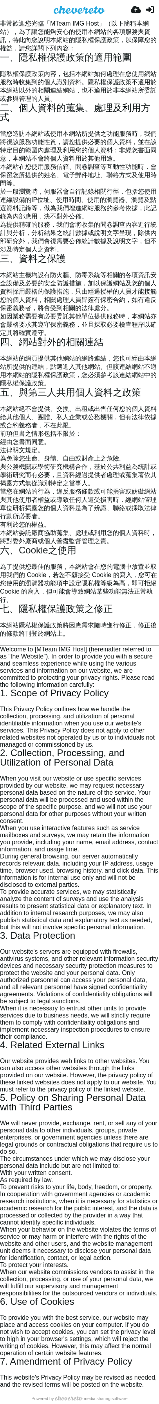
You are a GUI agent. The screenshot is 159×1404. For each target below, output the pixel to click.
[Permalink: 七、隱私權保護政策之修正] (3, 617)
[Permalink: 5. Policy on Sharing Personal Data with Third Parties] (3, 1116)
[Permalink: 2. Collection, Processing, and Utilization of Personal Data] (3, 771)
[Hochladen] (136, 10)
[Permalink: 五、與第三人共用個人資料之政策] (3, 401)
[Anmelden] (150, 10)
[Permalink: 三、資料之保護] (3, 267)
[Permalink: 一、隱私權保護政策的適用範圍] (3, 66)
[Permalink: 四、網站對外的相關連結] (3, 351)
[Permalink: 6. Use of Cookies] (3, 1310)
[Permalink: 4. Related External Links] (3, 1054)
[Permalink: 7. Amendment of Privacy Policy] (3, 1370)
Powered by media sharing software (79, 1398)
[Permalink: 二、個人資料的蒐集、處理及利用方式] (3, 126)
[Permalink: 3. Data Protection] (3, 944)
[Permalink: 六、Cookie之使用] (3, 559)
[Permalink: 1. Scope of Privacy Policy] (3, 702)
